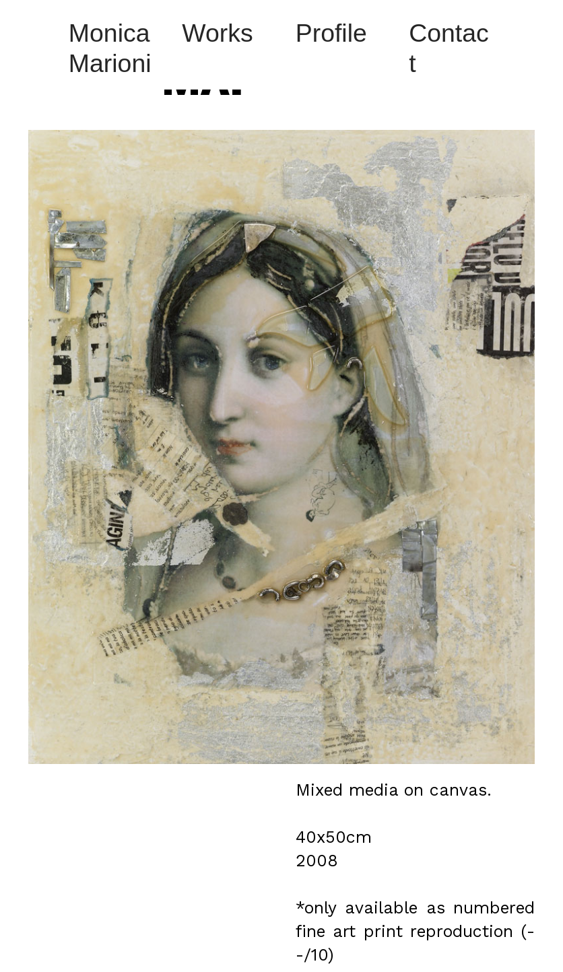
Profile (331, 33)
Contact (449, 48)
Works (217, 33)
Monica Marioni (110, 48)
